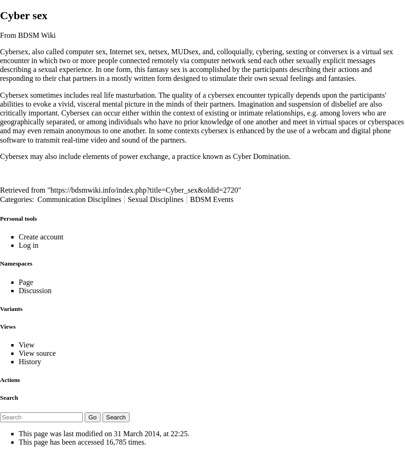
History (30, 362)
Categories (16, 199)
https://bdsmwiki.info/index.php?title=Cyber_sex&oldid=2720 (144, 190)
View (27, 345)
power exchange (143, 156)
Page (26, 282)
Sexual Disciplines (156, 199)
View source (37, 353)
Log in (28, 245)
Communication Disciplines (79, 199)
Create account (41, 237)
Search (9, 397)
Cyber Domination (261, 156)
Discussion (35, 291)
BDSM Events (211, 199)
